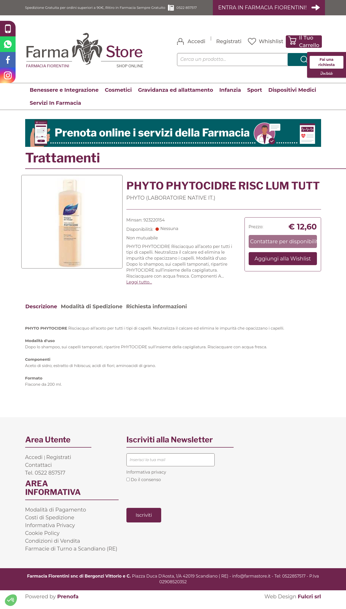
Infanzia (230, 96)
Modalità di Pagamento (55, 516)
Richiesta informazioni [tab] (156, 312)
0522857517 (294, 582)
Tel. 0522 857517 (45, 479)
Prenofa (67, 603)
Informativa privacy (146, 478)
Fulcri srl (309, 603)
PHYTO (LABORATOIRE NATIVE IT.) (170, 204)
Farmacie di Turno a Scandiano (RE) (71, 555)
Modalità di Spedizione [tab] (92, 312)
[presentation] (165, 501)
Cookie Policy (42, 539)
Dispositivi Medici (292, 96)
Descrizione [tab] (41, 312)
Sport (254, 96)
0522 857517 (203, 10)
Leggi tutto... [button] (139, 288)
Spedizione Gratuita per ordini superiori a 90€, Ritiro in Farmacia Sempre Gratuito (100, 10)
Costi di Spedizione (49, 523)
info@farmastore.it (251, 582)
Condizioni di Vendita (52, 547)
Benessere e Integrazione (64, 96)
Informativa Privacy (50, 531)
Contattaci (38, 471)
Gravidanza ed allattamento (175, 96)
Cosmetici (118, 96)
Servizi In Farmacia (55, 109)
